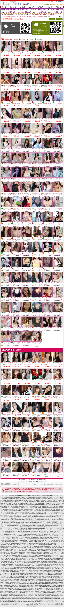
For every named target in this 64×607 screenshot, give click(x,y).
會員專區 (22, 7)
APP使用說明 (52, 19)
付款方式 (49, 7)
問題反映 (58, 7)
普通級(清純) (29, 14)
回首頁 (4, 7)
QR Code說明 (59, 19)
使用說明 (40, 7)
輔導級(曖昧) (20, 14)
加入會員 (31, 7)
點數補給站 (13, 7)
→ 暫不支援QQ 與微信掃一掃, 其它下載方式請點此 (33, 35)
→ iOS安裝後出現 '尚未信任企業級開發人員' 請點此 (11, 35)
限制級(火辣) (12, 14)
